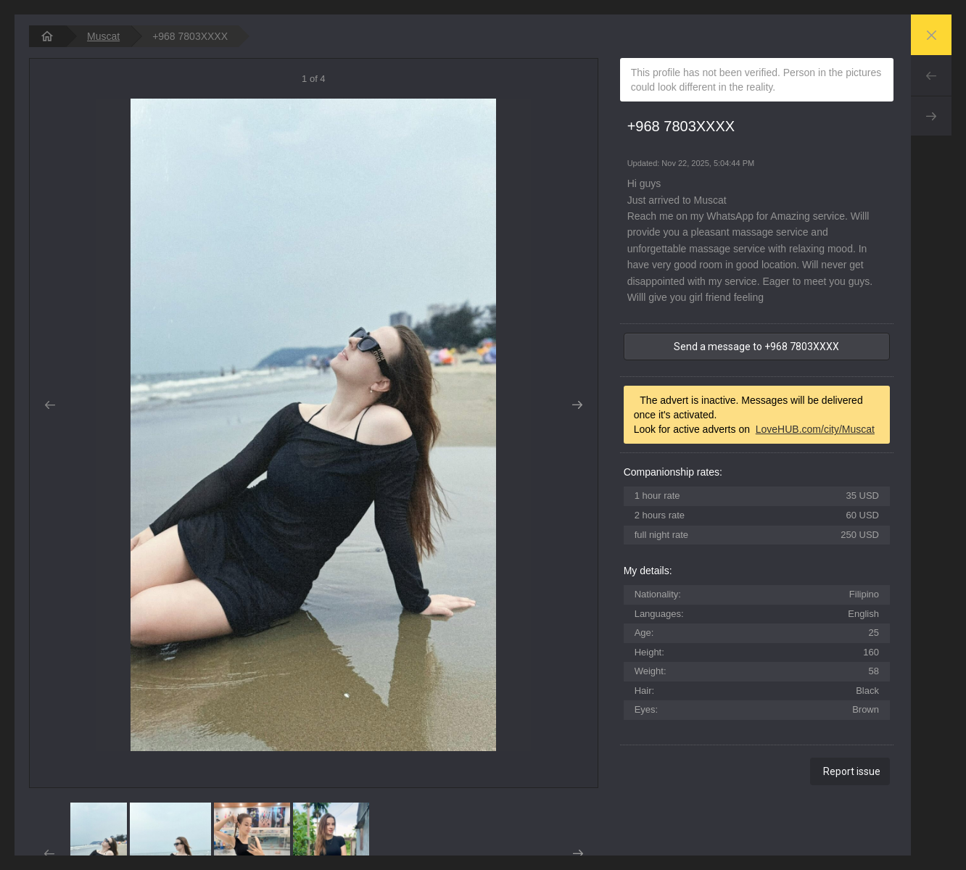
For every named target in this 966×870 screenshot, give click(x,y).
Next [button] (578, 405)
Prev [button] (50, 405)
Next (931, 116)
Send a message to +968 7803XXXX (756, 346)
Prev (931, 75)
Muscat (103, 36)
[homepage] (47, 36)
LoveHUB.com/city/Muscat (815, 429)
